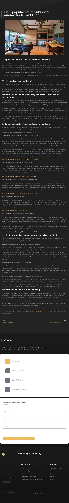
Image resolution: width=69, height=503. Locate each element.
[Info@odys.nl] (7, 361)
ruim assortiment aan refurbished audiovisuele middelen (21, 130)
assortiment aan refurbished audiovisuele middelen (40, 309)
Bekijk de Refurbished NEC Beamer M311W (14, 210)
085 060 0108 (18, 371)
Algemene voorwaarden (41, 496)
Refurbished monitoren (29, 476)
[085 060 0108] (7, 370)
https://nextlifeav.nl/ (6, 497)
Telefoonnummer (9, 411)
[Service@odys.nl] (7, 389)
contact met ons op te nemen (38, 311)
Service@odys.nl (19, 389)
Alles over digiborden (28, 471)
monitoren (45, 286)
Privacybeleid (38, 493)
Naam (6, 404)
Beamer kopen (26, 468)
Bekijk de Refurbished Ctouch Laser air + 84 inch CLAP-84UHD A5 (21, 159)
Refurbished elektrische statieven (32, 479)
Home (52, 471)
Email (5, 419)
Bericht (6, 426)
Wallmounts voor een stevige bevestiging (34, 474)
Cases (52, 476)
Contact (52, 479)
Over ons (53, 474)
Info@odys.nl (17, 361)
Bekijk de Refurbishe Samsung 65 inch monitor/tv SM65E (19, 176)
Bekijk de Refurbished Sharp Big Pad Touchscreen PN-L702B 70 (21, 193)
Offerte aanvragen (56, 468)
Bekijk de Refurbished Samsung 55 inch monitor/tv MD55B (19, 232)
